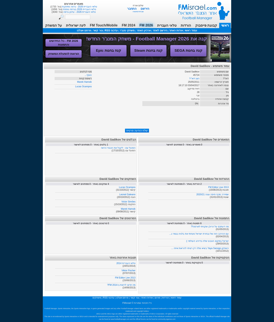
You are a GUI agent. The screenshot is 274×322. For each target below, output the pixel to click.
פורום (157, 297)
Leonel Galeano (127, 194)
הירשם (145, 8)
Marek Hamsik (84, 82)
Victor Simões (128, 201)
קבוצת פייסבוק (206, 25)
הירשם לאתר (160, 30)
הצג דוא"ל (194, 78)
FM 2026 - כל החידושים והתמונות (63, 42)
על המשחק (53, 25)
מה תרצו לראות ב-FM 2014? (121, 285)
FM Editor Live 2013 (218, 187)
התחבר (132, 8)
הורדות (186, 25)
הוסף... (88, 75)
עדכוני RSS (111, 30)
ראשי (225, 25)
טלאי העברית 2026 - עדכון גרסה (79, 12)
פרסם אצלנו (84, 30)
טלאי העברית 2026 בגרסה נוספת (79, 9)
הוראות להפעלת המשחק (63, 53)
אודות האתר (176, 30)
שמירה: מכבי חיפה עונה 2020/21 (212, 194)
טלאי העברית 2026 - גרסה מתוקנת (79, 6)
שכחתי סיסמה (138, 11)
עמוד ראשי (201, 9)
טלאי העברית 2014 (125, 263)
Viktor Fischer (128, 270)
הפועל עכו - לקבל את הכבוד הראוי (118, 148)
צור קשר (98, 30)
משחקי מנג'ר (127, 30)
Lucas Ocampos (83, 86)
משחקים (96, 297)
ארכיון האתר (144, 30)
